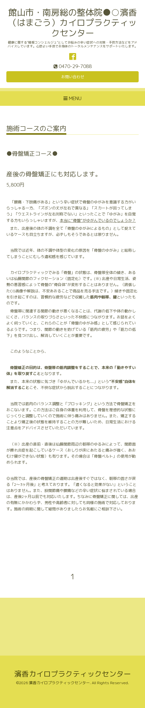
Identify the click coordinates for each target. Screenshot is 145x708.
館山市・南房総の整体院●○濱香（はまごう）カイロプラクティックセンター (72, 22)
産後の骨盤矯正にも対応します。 (54, 174)
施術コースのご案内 (36, 129)
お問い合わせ (72, 76)
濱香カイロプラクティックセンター (72, 674)
